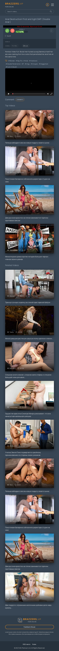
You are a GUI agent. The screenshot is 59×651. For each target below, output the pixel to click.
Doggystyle (44, 64)
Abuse (25, 46)
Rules (34, 644)
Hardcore (34, 61)
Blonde (12, 61)
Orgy (28, 64)
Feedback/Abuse (29, 627)
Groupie (35, 64)
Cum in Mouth (12, 67)
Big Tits (19, 61)
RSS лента (26, 644)
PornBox (14, 46)
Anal (26, 61)
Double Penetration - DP (15, 64)
